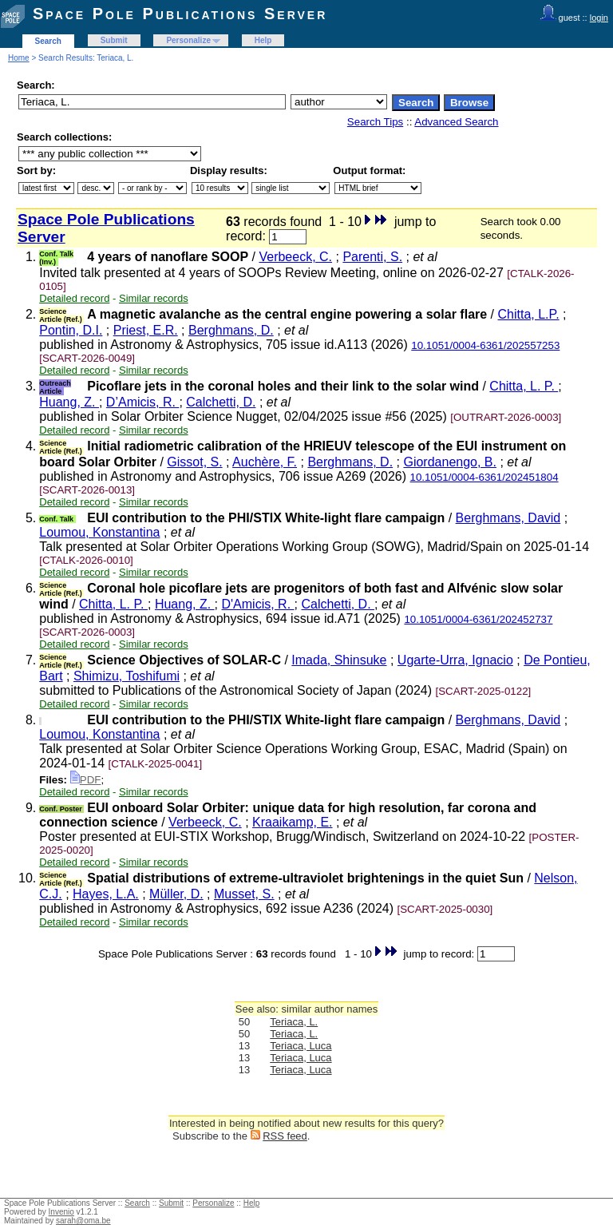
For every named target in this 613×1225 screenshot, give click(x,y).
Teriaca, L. (294, 1022)
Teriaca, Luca (300, 1046)
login (599, 17)
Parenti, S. (372, 257)
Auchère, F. (264, 462)
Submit (114, 40)
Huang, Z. (69, 402)
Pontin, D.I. (70, 330)
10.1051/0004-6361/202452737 (478, 619)
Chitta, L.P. (529, 314)
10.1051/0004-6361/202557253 (485, 345)
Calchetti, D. (220, 402)
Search (48, 41)
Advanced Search (456, 122)
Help (263, 40)
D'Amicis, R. (258, 604)
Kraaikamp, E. (292, 822)
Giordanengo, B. (449, 462)
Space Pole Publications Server (180, 13)
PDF (85, 780)
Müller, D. (176, 894)
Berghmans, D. (231, 330)
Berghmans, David (508, 518)
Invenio (61, 1211)
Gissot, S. (194, 462)
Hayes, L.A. (106, 894)
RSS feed (285, 1136)
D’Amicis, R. (143, 402)
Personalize (188, 40)
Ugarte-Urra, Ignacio (455, 660)
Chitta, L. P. (523, 386)
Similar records (153, 298)
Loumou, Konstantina (99, 532)
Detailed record (74, 298)
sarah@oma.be (83, 1220)
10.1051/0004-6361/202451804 (484, 477)
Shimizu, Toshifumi (126, 676)
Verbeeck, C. (295, 257)
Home (19, 58)
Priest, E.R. (145, 330)
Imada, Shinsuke (338, 660)
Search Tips (375, 122)
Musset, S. (244, 894)
